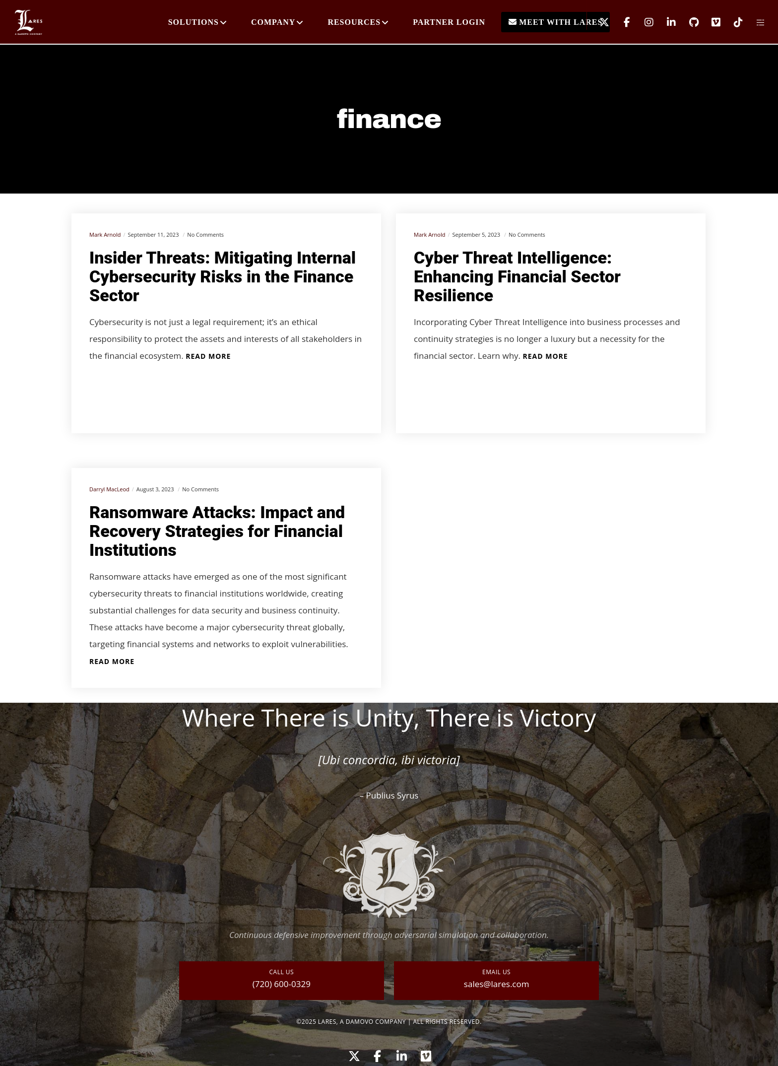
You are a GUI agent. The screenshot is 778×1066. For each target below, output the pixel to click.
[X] (598, 22)
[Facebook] (620, 22)
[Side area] (754, 22)
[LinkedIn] (665, 22)
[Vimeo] (710, 22)
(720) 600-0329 (282, 984)
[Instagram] (643, 22)
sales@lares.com (496, 984)
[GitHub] (687, 22)
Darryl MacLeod (109, 489)
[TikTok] (732, 22)
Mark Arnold (105, 234)
